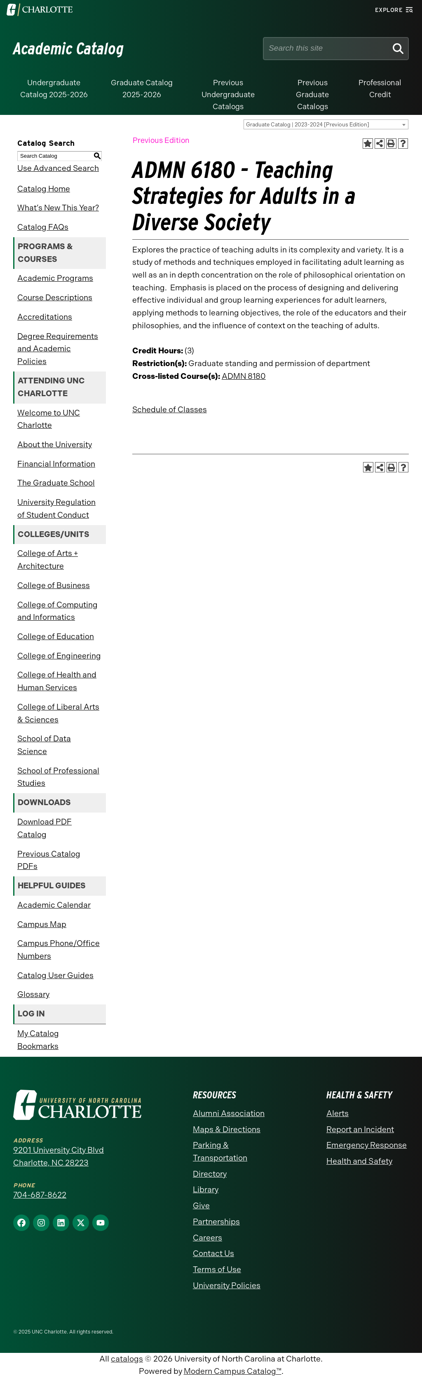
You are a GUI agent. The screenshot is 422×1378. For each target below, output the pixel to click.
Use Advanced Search (58, 168)
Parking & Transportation (220, 1151)
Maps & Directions (226, 1129)
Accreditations (44, 317)
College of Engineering (59, 656)
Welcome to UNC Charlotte (48, 419)
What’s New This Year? (58, 208)
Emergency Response (366, 1145)
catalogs (127, 1359)
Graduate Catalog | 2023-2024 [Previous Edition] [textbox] (307, 124)
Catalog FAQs (42, 227)
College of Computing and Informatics (57, 611)
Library (205, 1189)
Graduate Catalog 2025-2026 (142, 88)
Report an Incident (360, 1129)
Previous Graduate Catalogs (312, 94)
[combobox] (326, 124)
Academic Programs (55, 278)
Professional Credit (380, 88)
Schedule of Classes (169, 409)
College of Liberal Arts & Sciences (58, 713)
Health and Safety (359, 1161)
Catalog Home (43, 189)
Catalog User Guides (55, 975)
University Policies (226, 1285)
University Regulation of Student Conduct (56, 508)
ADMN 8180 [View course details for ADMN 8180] (244, 376)
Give (201, 1205)
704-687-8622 (39, 1195)
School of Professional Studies (58, 777)
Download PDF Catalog (44, 828)
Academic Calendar (54, 905)
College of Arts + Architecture (47, 560)
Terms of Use (217, 1269)
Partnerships (216, 1221)
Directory (210, 1174)
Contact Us (213, 1253)
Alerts (337, 1113)
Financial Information (56, 464)
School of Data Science (44, 745)
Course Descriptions (54, 297)
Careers (207, 1238)
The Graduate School (56, 483)
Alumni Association (229, 1113)
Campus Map (41, 924)
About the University (54, 444)
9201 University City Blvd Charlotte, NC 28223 (58, 1156)
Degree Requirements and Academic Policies (57, 349)
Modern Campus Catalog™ (232, 1371)
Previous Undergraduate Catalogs (228, 94)
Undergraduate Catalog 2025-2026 (54, 88)
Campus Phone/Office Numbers (58, 950)
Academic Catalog (68, 49)
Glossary (33, 994)
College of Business (53, 585)
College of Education (55, 636)
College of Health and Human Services (56, 681)
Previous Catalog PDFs (48, 860)
